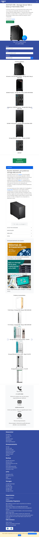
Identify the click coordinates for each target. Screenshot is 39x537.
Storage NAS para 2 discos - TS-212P (19, 369)
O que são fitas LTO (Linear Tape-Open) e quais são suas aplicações (18, 517)
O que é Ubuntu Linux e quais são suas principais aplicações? (19, 515)
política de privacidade (32, 533)
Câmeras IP (8, 478)
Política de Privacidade (11, 525)
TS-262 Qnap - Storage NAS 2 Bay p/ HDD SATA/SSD (19, 310)
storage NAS (10, 189)
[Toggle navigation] (36, 1)
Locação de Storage (10, 483)
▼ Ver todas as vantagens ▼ (19, 224)
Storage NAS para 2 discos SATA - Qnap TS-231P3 (19, 354)
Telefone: (8, 55)
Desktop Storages (10, 452)
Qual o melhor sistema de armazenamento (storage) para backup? (19, 508)
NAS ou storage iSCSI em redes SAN (17, 274)
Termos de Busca (9, 497)
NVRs (7, 477)
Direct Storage (9, 486)
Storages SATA (9, 488)
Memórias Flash (9, 438)
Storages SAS (9, 489)
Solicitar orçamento (19, 161)
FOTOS (8, 236)
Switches (8, 437)
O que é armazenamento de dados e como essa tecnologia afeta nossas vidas (19, 511)
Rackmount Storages (10, 451)
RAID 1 (19, 180)
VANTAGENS (9, 167)
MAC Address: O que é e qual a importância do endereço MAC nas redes (18, 504)
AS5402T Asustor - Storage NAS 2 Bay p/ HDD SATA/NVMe (19, 92)
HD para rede (9, 448)
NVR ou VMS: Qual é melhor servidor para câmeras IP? (18, 513)
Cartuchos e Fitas (10, 469)
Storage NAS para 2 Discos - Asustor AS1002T (19, 138)
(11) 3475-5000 (19, 44)
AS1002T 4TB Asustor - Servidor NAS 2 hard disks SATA (19, 123)
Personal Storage (9, 449)
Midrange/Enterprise (10, 441)
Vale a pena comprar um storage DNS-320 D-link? (17, 506)
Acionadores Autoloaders (11, 467)
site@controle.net (19, 407)
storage (20, 174)
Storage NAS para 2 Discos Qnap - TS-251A (19, 339)
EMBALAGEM (9, 233)
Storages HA (8, 436)
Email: (7, 51)
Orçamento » (10, 22)
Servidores (8, 434)
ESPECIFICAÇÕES (10, 230)
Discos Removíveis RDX (11, 466)
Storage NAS (8, 485)
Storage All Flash (9, 491)
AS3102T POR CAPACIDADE (12, 227)
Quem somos (9, 522)
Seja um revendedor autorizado (13, 523)
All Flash (8, 455)
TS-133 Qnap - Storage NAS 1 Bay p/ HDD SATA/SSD (19, 324)
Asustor (13, 19)
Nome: (7, 46)
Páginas (7, 499)
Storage (7, 446)
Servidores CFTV (9, 474)
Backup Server (9, 462)
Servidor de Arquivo (10, 460)
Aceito (19, 535)
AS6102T (19, 152)
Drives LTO (8, 465)
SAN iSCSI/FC (9, 440)
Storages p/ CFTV (9, 475)
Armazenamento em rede (11, 463)
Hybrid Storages (9, 454)
